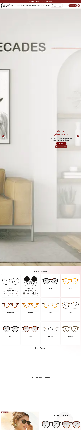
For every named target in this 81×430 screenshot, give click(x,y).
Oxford (70, 312)
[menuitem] (18, 6)
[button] (3, 136)
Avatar (10, 288)
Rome (30, 336)
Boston (50, 288)
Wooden (70, 336)
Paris (10, 336)
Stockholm (50, 336)
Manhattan (30, 312)
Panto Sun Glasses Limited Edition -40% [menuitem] (56, 5)
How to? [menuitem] (34, 5)
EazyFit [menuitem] (47, 5)
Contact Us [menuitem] (43, 5)
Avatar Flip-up (30, 288)
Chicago (70, 288)
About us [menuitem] (13, 5)
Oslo (50, 312)
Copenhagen (10, 312)
